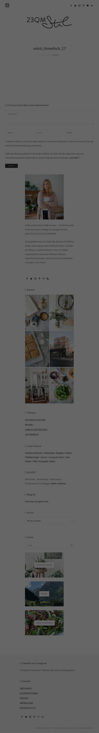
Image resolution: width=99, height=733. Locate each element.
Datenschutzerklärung (50, 36)
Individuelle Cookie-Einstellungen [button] (50, 33)
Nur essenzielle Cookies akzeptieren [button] (49, 29)
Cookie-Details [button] (37, 36)
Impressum (62, 36)
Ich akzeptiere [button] (49, 22)
